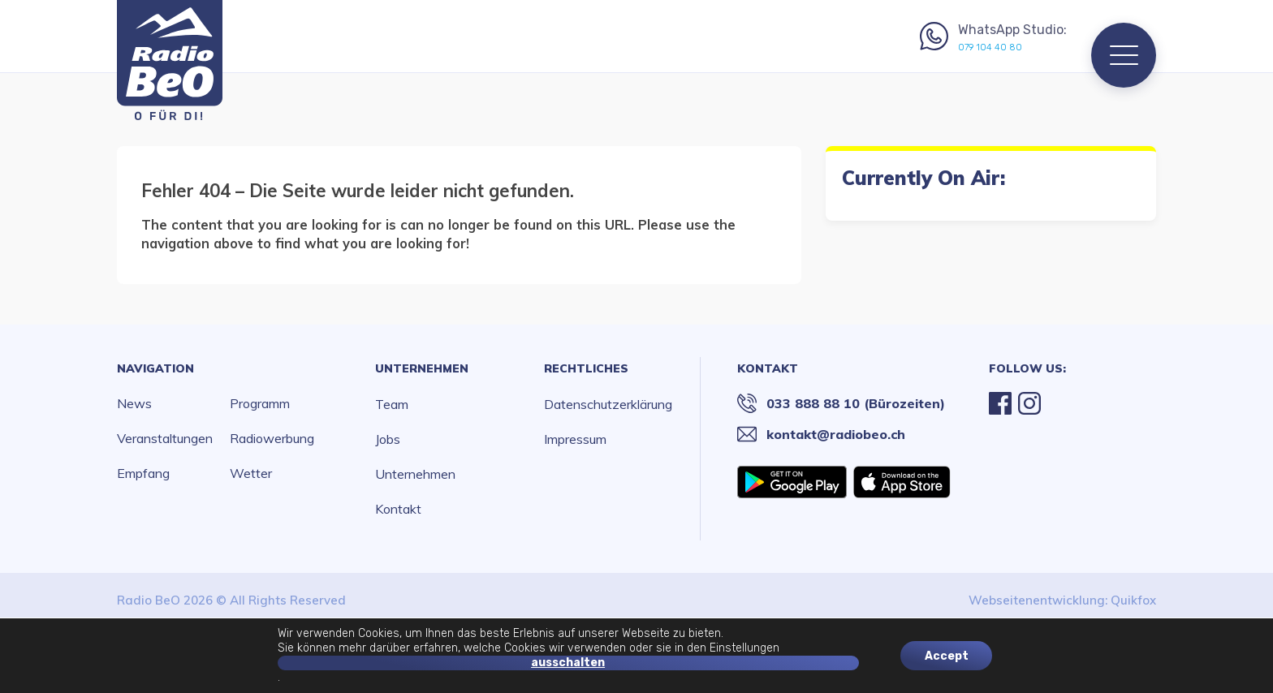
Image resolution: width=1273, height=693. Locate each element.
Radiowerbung (272, 438)
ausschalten (568, 662)
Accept (947, 655)
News (134, 403)
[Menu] (1123, 55)
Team (391, 404)
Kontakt (398, 509)
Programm (260, 403)
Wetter (251, 473)
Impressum (575, 439)
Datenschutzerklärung (608, 404)
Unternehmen (421, 368)
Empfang (143, 473)
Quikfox (1133, 600)
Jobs (387, 439)
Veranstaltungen (165, 438)
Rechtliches (586, 368)
